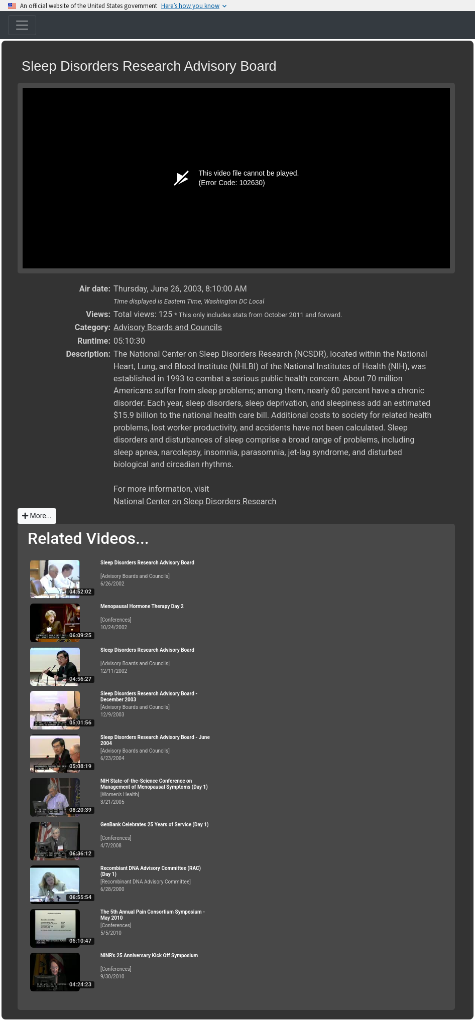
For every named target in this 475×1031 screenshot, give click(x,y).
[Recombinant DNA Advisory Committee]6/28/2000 (155, 878)
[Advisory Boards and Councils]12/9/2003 (155, 704)
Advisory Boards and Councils (167, 327)
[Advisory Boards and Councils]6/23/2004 (155, 747)
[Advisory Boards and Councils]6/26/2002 (155, 573)
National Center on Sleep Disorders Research (195, 501)
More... (37, 516)
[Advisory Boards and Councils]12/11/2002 (155, 660)
